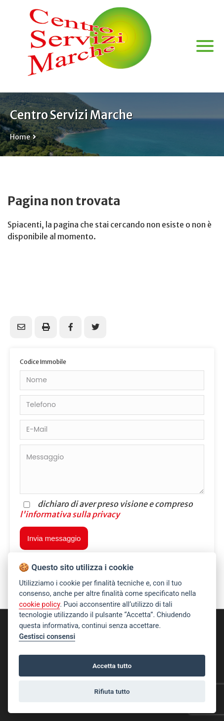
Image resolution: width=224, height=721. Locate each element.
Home (20, 137)
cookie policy (39, 604)
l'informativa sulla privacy (70, 514)
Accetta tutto (112, 666)
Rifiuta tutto (112, 691)
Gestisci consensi (47, 636)
